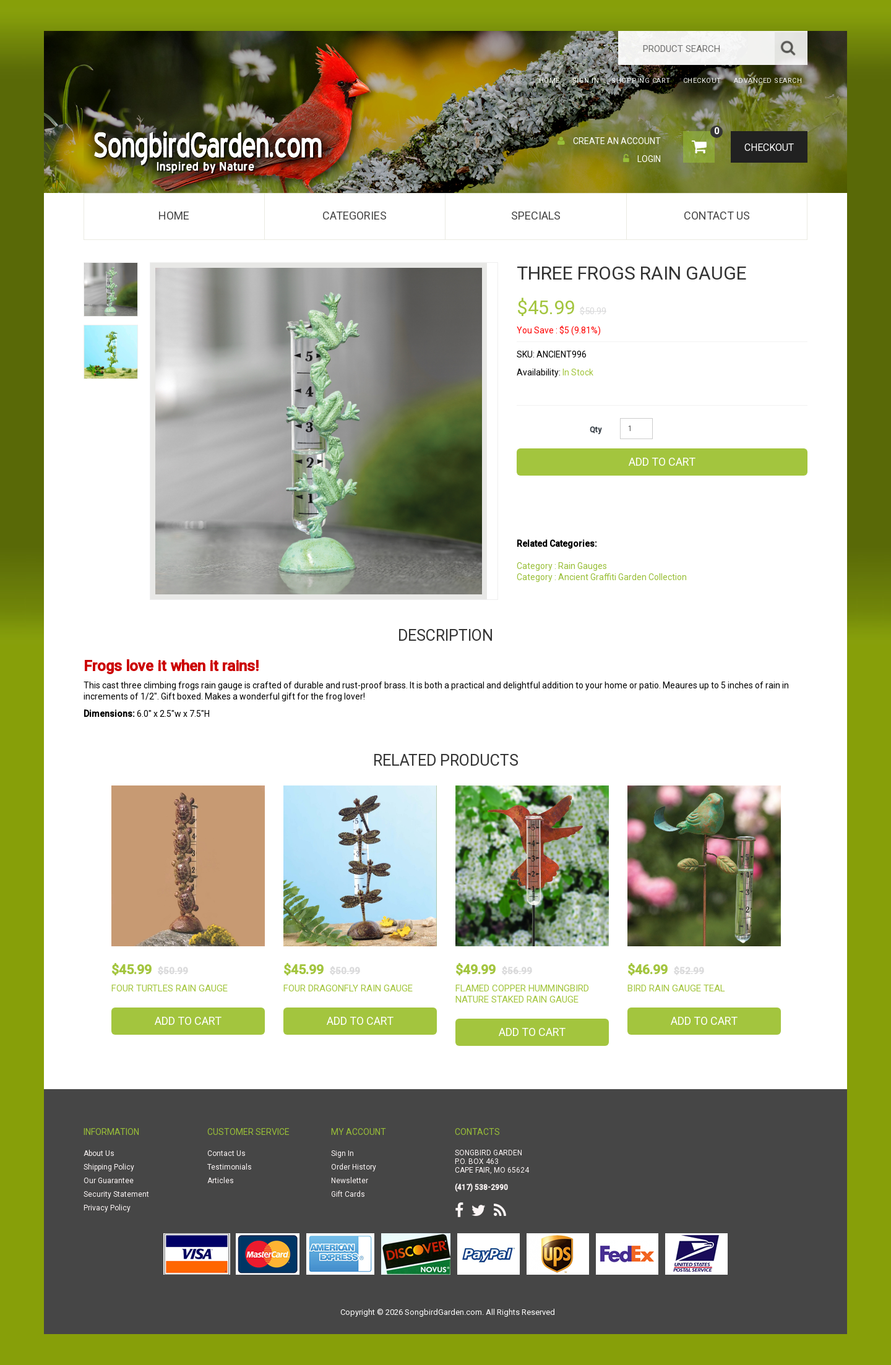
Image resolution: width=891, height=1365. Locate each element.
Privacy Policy (107, 1208)
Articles (220, 1180)
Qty (595, 430)
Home (173, 215)
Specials (536, 215)
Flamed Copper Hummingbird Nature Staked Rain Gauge (522, 994)
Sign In (342, 1153)
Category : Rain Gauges (562, 566)
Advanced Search (768, 81)
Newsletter (349, 1180)
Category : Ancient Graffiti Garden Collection (602, 577)
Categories (354, 215)
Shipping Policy (109, 1167)
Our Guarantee (109, 1180)
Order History (353, 1167)
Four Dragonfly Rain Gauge (348, 988)
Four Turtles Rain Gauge (169, 988)
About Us (99, 1153)
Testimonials (229, 1167)
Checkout (764, 148)
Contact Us (717, 215)
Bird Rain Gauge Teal (676, 988)
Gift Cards (348, 1194)
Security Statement (116, 1194)
